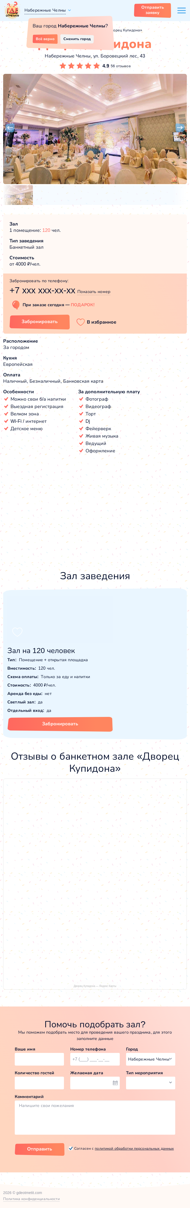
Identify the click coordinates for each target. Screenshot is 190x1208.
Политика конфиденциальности (31, 1199)
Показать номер (93, 291)
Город (132, 1049)
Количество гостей (34, 1073)
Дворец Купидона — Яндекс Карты (95, 986)
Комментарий (29, 1096)
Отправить (39, 1149)
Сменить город (77, 39)
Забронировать (60, 723)
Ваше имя (25, 1049)
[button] (10, 128)
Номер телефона (88, 1049)
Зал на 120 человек (41, 650)
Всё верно (45, 39)
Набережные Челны (45, 10)
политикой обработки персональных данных (134, 1148)
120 (46, 230)
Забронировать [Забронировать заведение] (40, 321)
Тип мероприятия (144, 1073)
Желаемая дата (86, 1073)
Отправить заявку (152, 10)
